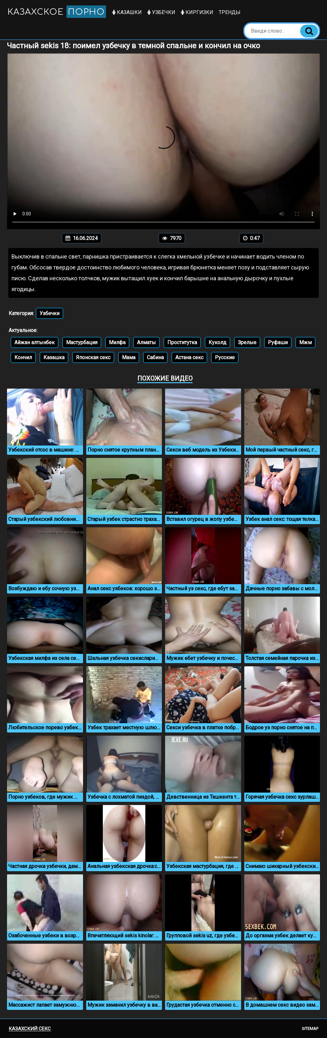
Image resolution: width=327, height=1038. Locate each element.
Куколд (217, 342)
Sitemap (310, 1028)
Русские (225, 357)
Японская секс (93, 357)
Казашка (54, 357)
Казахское (56, 11)
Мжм (305, 342)
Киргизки (197, 12)
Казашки (127, 12)
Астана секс (189, 357)
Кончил (23, 357)
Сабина (155, 357)
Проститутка (182, 342)
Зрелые (247, 342)
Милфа (117, 342)
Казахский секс (30, 1029)
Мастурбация (81, 342)
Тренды (230, 12)
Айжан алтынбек (34, 342)
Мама (128, 357)
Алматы (146, 342)
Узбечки (162, 12)
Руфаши (278, 342)
